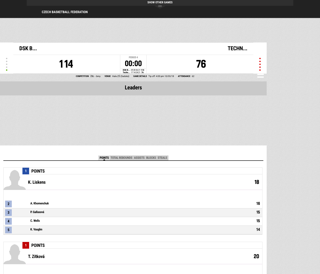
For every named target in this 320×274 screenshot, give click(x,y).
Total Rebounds (121, 158)
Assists (139, 158)
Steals (162, 158)
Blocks (151, 158)
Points (104, 158)
